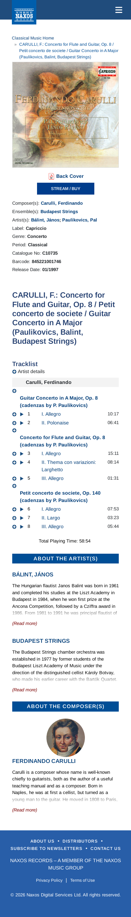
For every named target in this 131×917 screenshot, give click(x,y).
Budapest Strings (59, 211)
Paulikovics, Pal (79, 220)
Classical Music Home (33, 38)
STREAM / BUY (65, 188)
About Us (43, 841)
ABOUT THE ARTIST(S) (66, 558)
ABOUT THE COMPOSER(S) (65, 706)
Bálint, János (45, 220)
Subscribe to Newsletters (47, 848)
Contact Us (105, 848)
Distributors (81, 841)
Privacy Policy (49, 880)
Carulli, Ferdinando (62, 203)
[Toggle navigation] (117, 9)
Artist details (31, 371)
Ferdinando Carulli (43, 761)
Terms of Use (82, 880)
